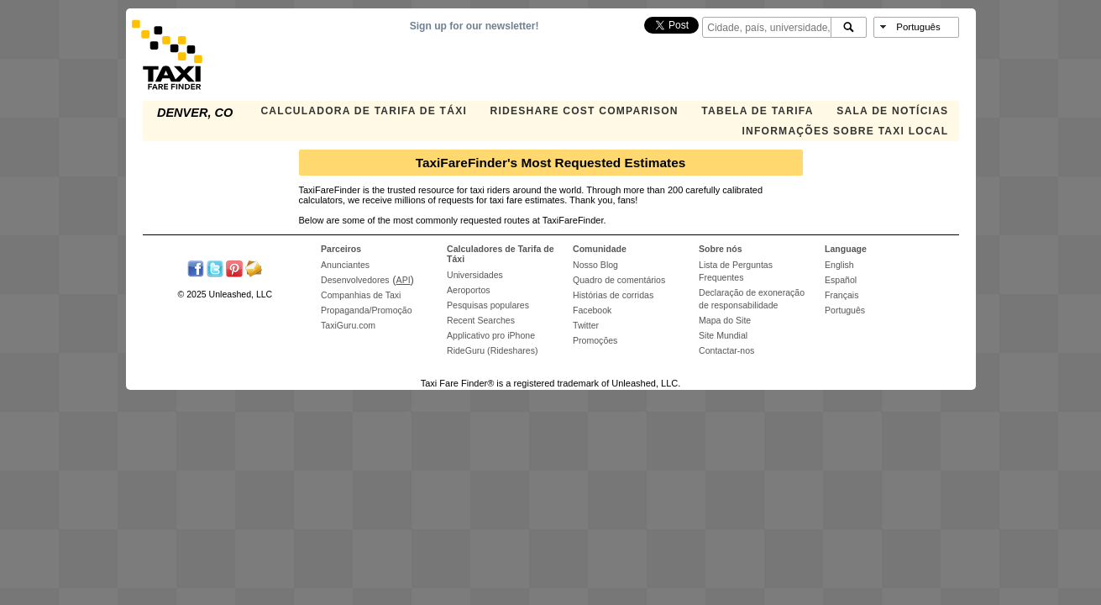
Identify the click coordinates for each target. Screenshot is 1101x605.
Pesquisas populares (488, 305)
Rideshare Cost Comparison (584, 111)
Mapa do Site (725, 320)
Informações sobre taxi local (845, 131)
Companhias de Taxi (361, 295)
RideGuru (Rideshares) (492, 350)
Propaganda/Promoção (366, 310)
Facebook (592, 310)
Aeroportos (468, 290)
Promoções (595, 340)
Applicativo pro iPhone (491, 335)
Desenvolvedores (355, 280)
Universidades (475, 275)
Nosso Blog (595, 265)
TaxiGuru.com (348, 325)
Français (841, 295)
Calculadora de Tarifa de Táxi (363, 111)
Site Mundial (723, 335)
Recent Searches (481, 320)
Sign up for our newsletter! (474, 26)
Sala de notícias (892, 111)
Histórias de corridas (613, 295)
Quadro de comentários (619, 280)
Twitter (586, 325)
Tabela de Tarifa (757, 111)
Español (841, 280)
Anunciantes (345, 265)
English (839, 265)
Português (845, 310)
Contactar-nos (726, 350)
